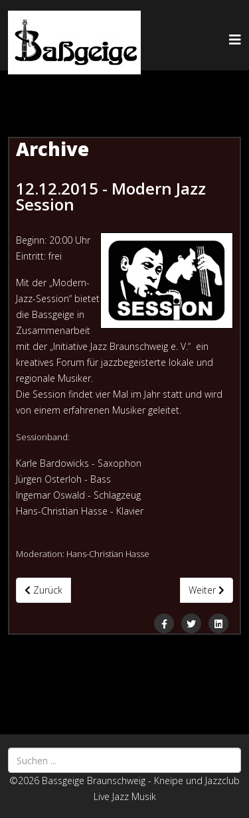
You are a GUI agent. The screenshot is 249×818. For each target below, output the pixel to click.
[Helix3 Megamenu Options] (235, 39)
